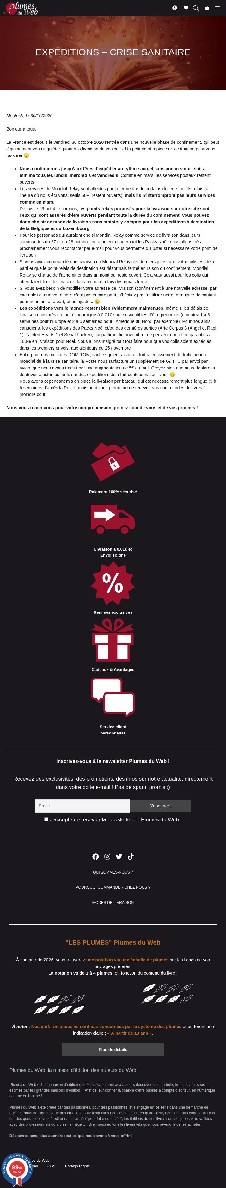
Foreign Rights (77, 1166)
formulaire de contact (195, 294)
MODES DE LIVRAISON (113, 902)
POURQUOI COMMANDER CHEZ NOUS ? (113, 887)
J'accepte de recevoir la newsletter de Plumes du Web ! (113, 820)
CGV (51, 1166)
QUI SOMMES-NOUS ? (113, 872)
